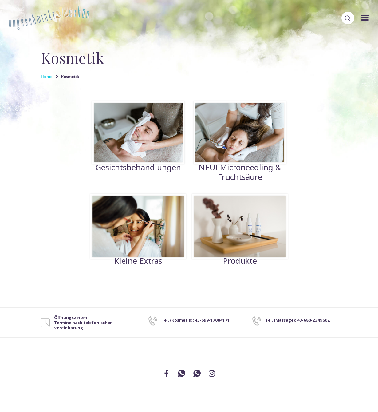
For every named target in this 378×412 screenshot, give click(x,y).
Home (47, 76)
